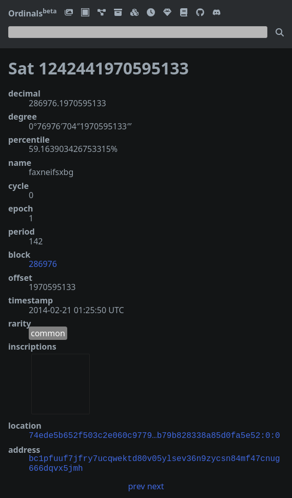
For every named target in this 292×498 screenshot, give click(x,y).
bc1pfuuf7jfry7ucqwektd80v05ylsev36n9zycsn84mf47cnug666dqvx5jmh (154, 462)
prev (136, 485)
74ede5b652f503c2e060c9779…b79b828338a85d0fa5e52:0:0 (154, 434)
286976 (43, 264)
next (155, 485)
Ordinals (32, 13)
